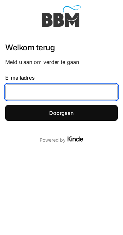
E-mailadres (20, 77)
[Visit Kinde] (75, 139)
